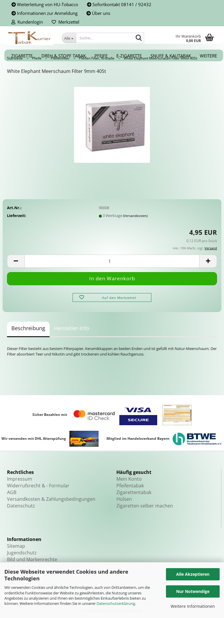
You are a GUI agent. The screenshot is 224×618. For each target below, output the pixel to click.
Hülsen (124, 499)
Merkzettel (65, 22)
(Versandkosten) (135, 215)
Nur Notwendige (192, 591)
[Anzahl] (112, 261)
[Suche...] (69, 38)
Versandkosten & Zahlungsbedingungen (51, 499)
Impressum (19, 479)
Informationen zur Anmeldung (44, 13)
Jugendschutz (22, 552)
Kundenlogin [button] (27, 22)
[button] (15, 261)
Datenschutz (21, 506)
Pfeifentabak (130, 485)
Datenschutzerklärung (116, 603)
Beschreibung (28, 328)
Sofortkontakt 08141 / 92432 (119, 4)
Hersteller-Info (71, 328)
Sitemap (16, 546)
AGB (11, 492)
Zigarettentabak (133, 492)
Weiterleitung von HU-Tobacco (44, 4)
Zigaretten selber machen (144, 506)
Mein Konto (129, 479)
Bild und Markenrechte (32, 559)
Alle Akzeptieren (192, 574)
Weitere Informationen (193, 606)
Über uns (98, 13)
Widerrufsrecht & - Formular (38, 485)
